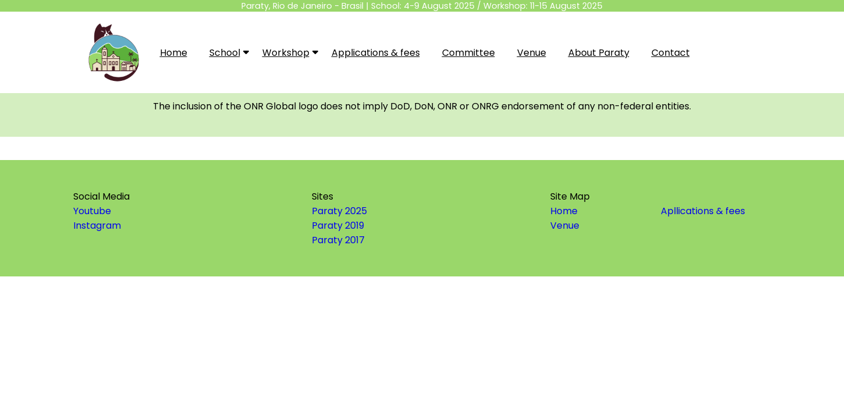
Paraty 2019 (338, 225)
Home (173, 52)
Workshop (288, 52)
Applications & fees (376, 52)
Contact (670, 52)
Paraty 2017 (338, 240)
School (227, 52)
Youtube (92, 211)
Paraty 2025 (339, 211)
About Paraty (598, 52)
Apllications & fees (703, 211)
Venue (531, 52)
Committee (468, 52)
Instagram (97, 225)
